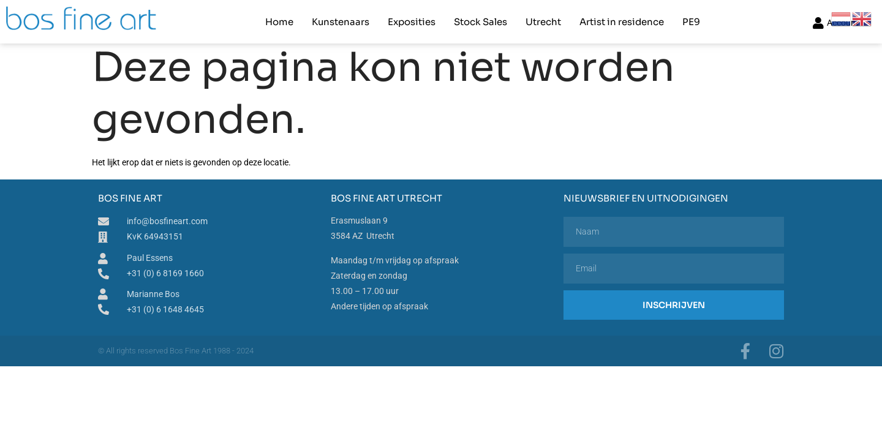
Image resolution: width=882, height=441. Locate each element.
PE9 (691, 22)
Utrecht (543, 22)
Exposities (411, 22)
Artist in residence (621, 22)
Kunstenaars (340, 22)
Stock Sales (480, 22)
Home (279, 22)
